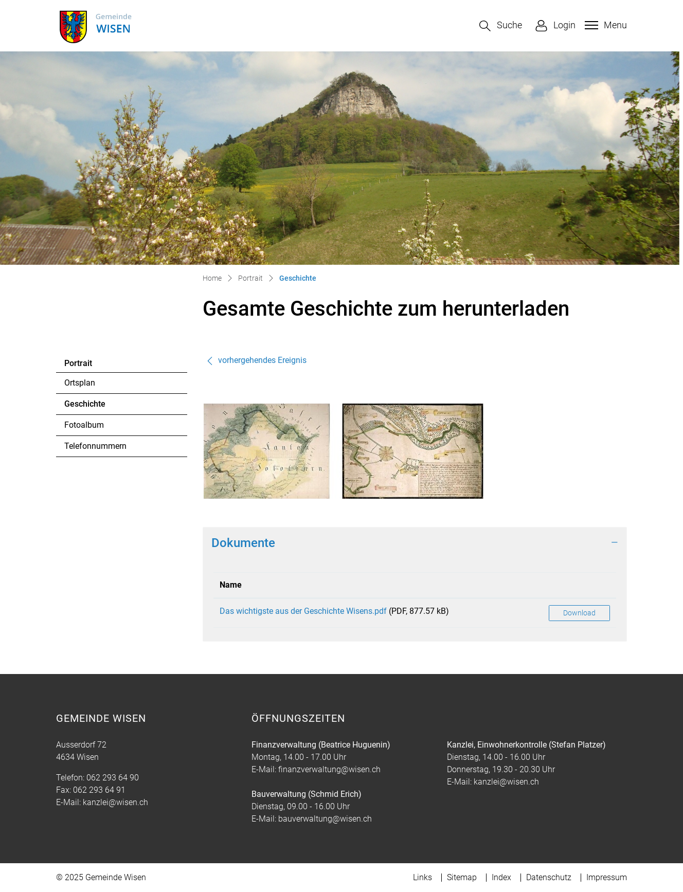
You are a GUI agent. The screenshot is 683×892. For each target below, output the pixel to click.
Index (501, 877)
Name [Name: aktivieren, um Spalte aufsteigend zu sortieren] (231, 585)
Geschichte (92, 406)
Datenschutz (548, 877)
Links (422, 877)
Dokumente (243, 543)
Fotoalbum (84, 425)
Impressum (606, 877)
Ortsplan (79, 383)
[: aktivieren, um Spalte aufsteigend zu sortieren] (579, 585)
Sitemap (462, 877)
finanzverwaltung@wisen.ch (329, 769)
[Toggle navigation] (604, 25)
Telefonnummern (95, 446)
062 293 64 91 (99, 790)
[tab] (414, 543)
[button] (501, 26)
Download (579, 613)
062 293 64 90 (112, 777)
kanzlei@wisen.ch (115, 802)
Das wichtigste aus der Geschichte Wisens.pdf (303, 611)
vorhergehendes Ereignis (256, 360)
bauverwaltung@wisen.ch (325, 819)
